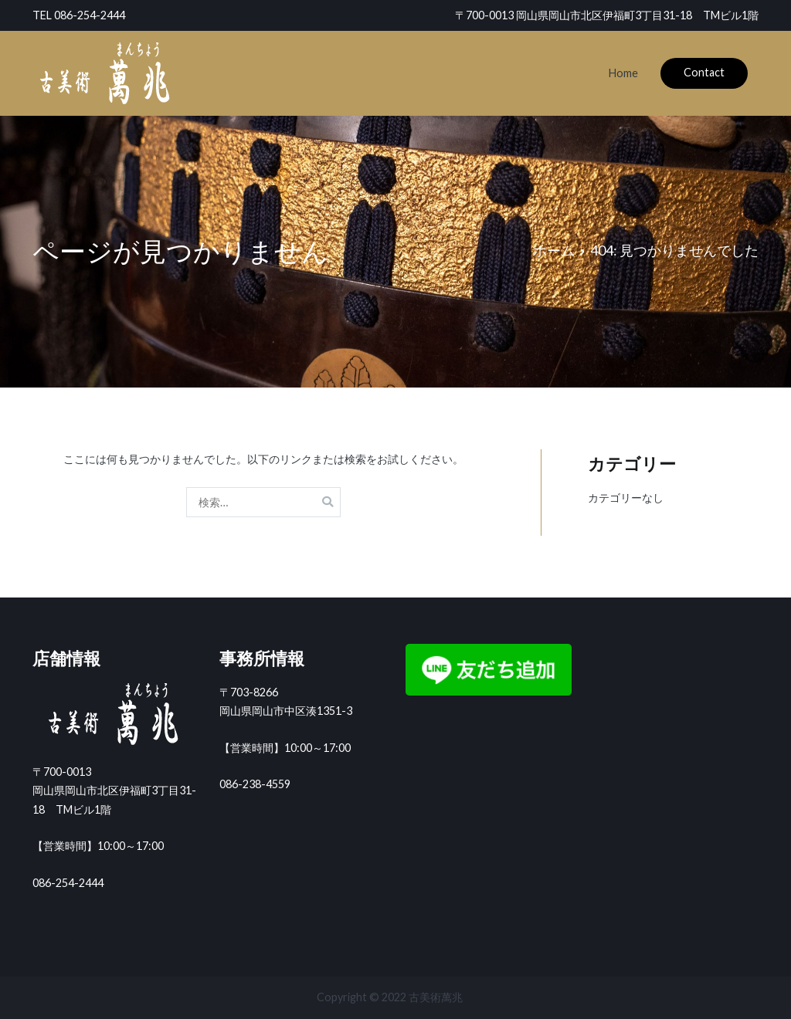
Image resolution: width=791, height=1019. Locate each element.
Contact (704, 72)
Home (623, 73)
